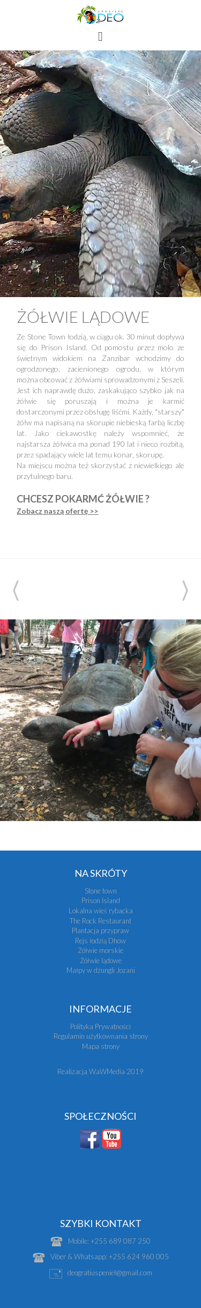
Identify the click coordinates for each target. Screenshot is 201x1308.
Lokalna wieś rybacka (101, 910)
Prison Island (100, 900)
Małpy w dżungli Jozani (100, 970)
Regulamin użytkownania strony (101, 1036)
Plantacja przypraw (100, 930)
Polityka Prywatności (100, 1026)
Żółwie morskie (100, 950)
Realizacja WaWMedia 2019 (100, 1071)
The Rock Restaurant (100, 921)
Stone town (101, 890)
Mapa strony (101, 1046)
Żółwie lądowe (101, 960)
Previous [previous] (16, 591)
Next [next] (185, 591)
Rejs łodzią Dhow (100, 940)
